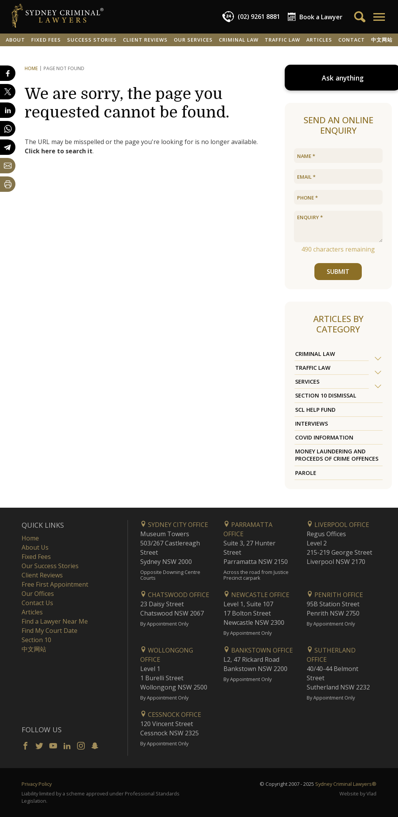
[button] (378, 17)
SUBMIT (338, 271)
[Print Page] (7, 184)
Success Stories (92, 39)
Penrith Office (335, 595)
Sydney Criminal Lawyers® (345, 783)
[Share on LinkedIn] (7, 110)
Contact (351, 39)
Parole (305, 472)
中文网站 (382, 39)
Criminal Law (239, 39)
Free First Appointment (55, 584)
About (15, 39)
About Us (35, 547)
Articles (319, 39)
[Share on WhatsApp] (7, 128)
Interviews (311, 423)
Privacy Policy (37, 783)
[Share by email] (7, 165)
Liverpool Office (338, 524)
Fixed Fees (46, 39)
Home (31, 68)
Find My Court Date (49, 630)
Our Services (193, 39)
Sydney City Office (174, 524)
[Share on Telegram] (7, 147)
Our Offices (38, 593)
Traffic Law (282, 39)
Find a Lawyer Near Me (55, 621)
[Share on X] (7, 91)
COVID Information (324, 437)
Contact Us (37, 603)
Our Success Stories (50, 566)
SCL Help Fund (315, 409)
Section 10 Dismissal (325, 395)
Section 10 (36, 640)
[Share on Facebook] (7, 73)
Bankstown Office (258, 650)
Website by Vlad (357, 793)
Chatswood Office (174, 595)
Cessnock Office (170, 714)
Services (307, 381)
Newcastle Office (256, 595)
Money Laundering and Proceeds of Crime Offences (336, 455)
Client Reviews (145, 39)
